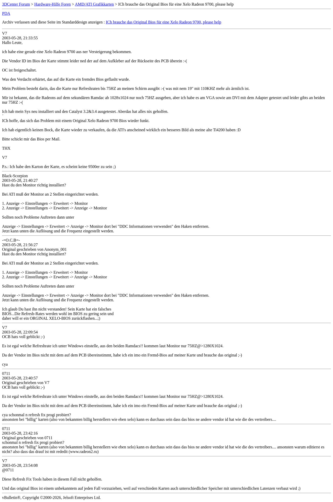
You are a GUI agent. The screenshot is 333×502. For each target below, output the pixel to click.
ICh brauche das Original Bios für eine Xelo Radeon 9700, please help (163, 22)
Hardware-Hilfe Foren (52, 4)
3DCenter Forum (16, 4)
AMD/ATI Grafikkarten (94, 4)
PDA (6, 13)
